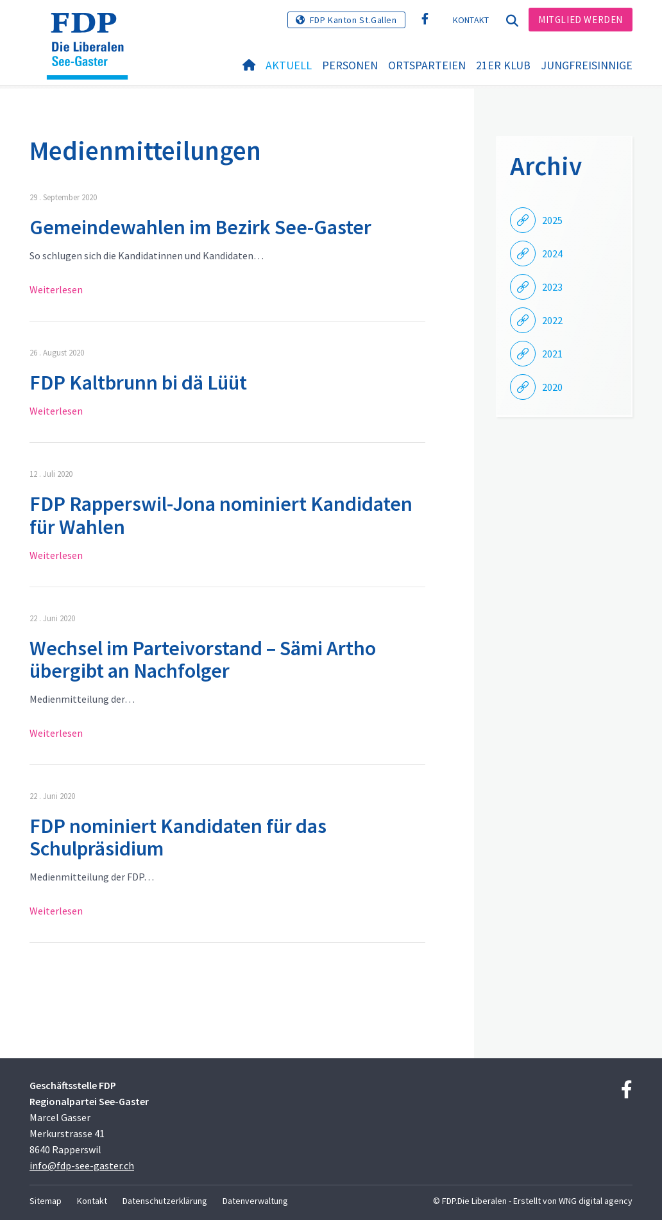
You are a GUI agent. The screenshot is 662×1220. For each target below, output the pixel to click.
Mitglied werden (580, 19)
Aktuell (289, 65)
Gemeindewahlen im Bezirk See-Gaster (200, 227)
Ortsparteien (427, 65)
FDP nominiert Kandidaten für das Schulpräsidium (178, 837)
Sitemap (46, 1201)
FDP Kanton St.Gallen (353, 20)
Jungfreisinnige (586, 65)
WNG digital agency (595, 1201)
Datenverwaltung (255, 1201)
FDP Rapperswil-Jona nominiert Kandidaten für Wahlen (221, 515)
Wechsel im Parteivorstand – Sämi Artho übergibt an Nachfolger (203, 659)
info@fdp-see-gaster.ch (82, 1165)
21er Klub (503, 65)
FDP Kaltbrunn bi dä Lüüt (138, 382)
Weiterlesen (56, 289)
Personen (350, 65)
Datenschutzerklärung (165, 1201)
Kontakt (471, 20)
